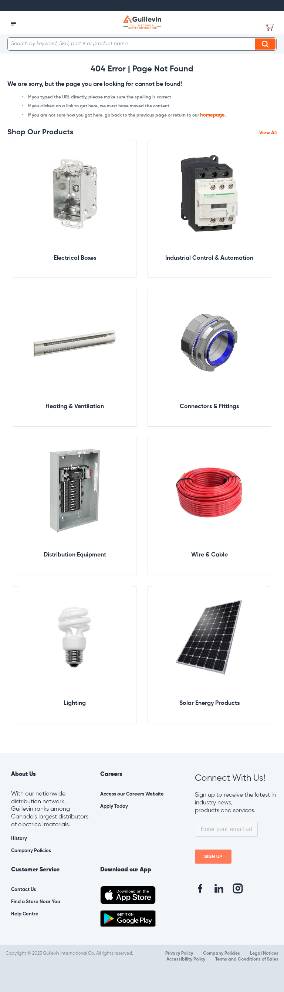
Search (266, 44)
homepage (212, 115)
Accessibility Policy (185, 959)
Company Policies (31, 850)
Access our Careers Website (132, 794)
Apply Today (114, 806)
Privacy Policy (179, 953)
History (19, 838)
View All (268, 133)
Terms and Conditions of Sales (246, 959)
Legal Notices (264, 953)
